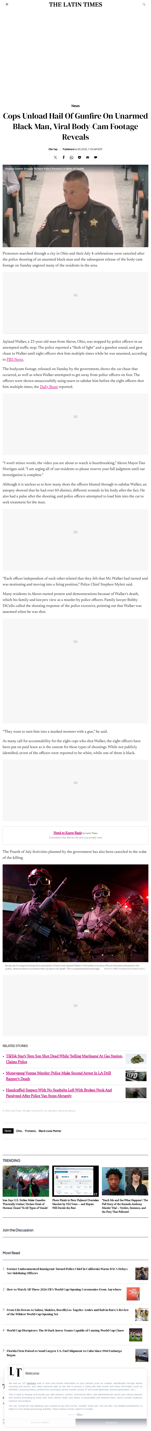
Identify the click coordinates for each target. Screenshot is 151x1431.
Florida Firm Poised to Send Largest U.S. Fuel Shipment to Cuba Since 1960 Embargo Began (64, 1353)
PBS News (15, 360)
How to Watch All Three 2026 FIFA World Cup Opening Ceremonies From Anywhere (64, 1289)
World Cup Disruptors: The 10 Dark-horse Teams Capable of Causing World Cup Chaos (65, 1330)
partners (31, 1383)
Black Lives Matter (50, 1130)
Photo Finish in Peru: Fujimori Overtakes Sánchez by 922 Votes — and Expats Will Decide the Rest (75, 1204)
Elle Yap (53, 149)
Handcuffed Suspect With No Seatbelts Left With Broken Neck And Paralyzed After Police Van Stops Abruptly (59, 1093)
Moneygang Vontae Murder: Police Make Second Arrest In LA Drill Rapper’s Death (58, 1076)
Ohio (19, 1130)
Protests (30, 1130)
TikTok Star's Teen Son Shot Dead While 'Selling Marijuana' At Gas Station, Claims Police (64, 1059)
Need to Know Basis (67, 833)
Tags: (8, 1130)
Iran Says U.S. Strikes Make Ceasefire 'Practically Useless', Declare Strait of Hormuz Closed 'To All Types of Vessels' (25, 1204)
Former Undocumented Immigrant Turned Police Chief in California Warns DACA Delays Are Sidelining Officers (67, 1271)
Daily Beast (49, 387)
